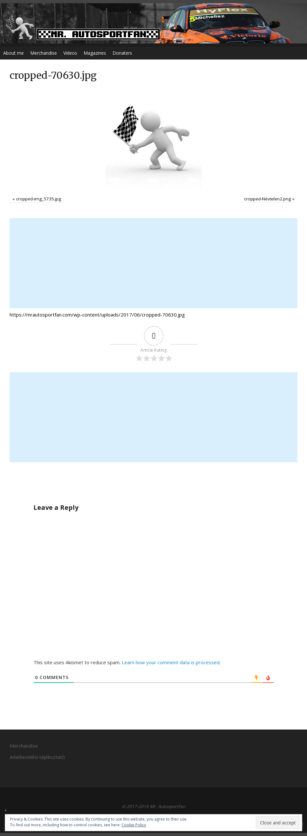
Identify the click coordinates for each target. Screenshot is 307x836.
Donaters (122, 53)
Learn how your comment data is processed (171, 662)
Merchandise (43, 53)
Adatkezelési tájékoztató (37, 757)
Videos (70, 53)
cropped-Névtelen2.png (267, 199)
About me (13, 53)
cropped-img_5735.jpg (38, 199)
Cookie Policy (134, 825)
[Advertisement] (153, 263)
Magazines (95, 53)
